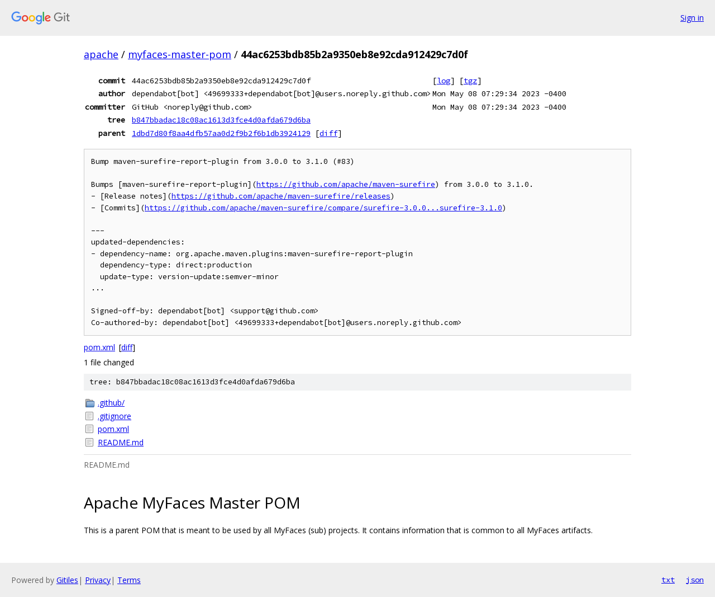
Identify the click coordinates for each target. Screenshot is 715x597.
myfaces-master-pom (179, 54)
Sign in (692, 17)
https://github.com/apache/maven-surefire (345, 184)
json (695, 580)
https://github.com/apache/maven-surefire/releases (280, 196)
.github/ (111, 402)
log (443, 81)
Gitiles (67, 580)
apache (101, 54)
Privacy (98, 580)
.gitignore (114, 416)
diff (328, 133)
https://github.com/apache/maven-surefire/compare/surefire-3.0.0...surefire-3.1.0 (323, 208)
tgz (470, 81)
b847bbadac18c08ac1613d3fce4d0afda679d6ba (221, 120)
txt (668, 580)
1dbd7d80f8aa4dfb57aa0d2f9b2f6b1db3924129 (221, 133)
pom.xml (99, 347)
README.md (121, 442)
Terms (129, 580)
